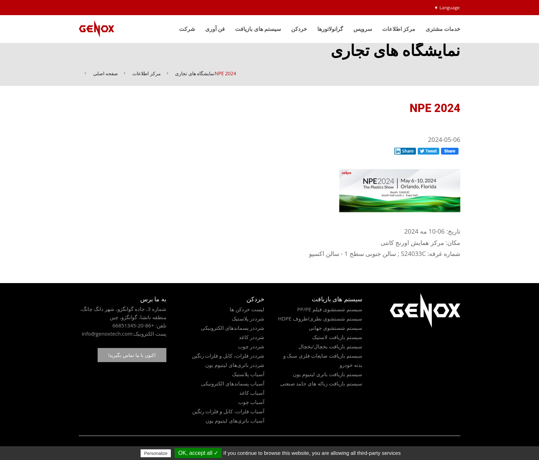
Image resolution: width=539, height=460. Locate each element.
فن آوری (215, 29)
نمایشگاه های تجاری (194, 73)
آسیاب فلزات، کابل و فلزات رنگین (228, 411)
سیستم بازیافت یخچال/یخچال (330, 346)
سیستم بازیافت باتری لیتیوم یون (327, 374)
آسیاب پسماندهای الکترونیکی (232, 383)
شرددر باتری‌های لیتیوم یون (234, 364)
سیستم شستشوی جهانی (335, 327)
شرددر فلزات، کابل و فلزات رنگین (228, 355)
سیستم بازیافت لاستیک (337, 337)
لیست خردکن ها (247, 309)
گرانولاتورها (330, 29)
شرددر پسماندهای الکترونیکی (232, 327)
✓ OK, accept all (198, 453)
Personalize (155, 453)
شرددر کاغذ (251, 337)
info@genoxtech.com (107, 333)
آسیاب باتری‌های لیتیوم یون (235, 420)
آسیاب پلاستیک (248, 374)
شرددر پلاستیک (248, 318)
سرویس (362, 29)
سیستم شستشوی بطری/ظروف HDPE (320, 318)
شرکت (187, 29)
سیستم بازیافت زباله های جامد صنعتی (321, 383)
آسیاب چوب (251, 402)
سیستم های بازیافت (257, 29)
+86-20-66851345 (133, 325)
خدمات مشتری (443, 29)
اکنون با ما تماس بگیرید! (132, 355)
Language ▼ (447, 7)
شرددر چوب (251, 346)
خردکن (299, 29)
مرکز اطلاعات (398, 29)
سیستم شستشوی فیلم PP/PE (329, 309)
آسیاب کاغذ (251, 392)
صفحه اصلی (105, 73)
